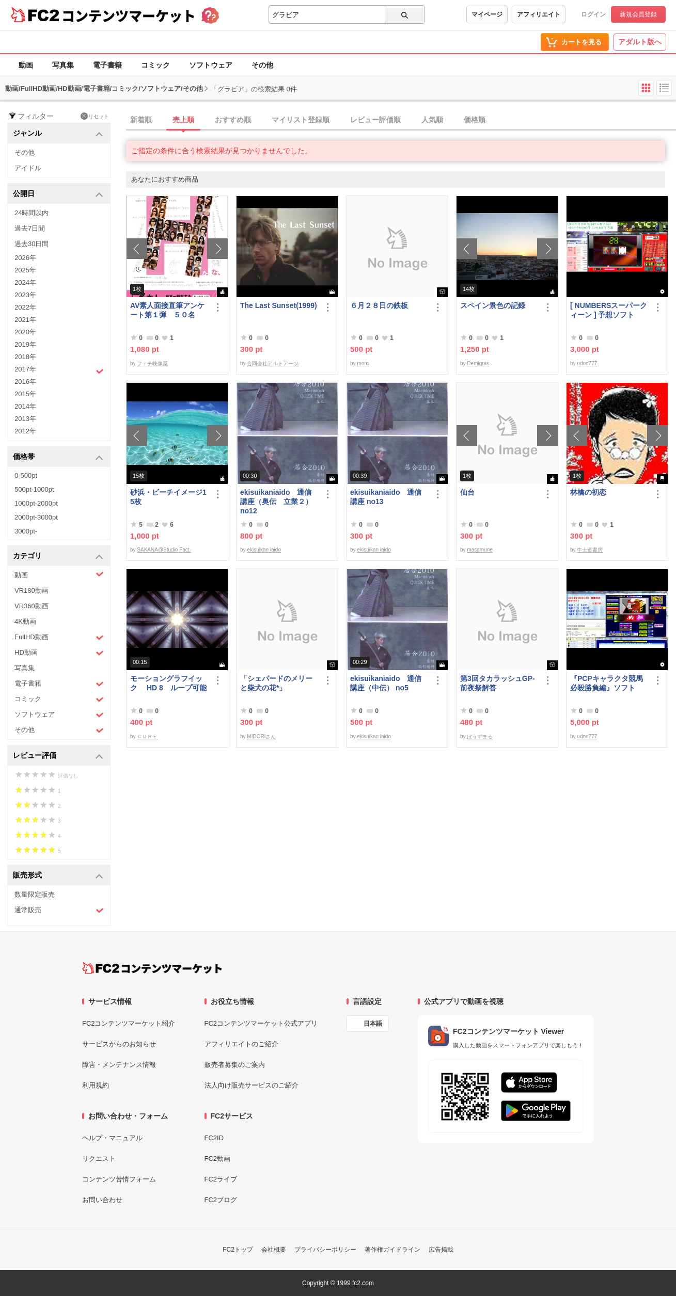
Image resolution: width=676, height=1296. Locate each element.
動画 (26, 65)
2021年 (25, 319)
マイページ (486, 14)
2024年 (25, 282)
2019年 (25, 344)
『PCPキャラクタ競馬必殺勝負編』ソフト (606, 683)
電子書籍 (107, 65)
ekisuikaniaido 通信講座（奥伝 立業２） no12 (276, 501)
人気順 (432, 120)
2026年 (25, 258)
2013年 (25, 419)
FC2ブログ (221, 1200)
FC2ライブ (221, 1179)
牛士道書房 (590, 550)
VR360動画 (31, 606)
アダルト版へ (640, 42)
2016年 (25, 381)
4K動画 (25, 621)
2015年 (25, 394)
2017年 (59, 370)
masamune (479, 550)
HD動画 (59, 653)
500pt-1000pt (34, 489)
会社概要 (273, 1249)
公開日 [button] (58, 194)
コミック (155, 65)
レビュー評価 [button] (58, 756)
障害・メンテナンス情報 (119, 1064)
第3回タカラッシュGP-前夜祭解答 (497, 683)
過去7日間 (29, 228)
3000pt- (25, 531)
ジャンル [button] (58, 134)
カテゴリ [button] (58, 556)
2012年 (25, 431)
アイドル (27, 168)
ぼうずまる (480, 736)
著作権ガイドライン (392, 1249)
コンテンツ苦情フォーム (119, 1179)
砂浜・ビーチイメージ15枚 (168, 497)
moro (363, 363)
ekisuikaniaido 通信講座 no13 (385, 497)
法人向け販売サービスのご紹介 (251, 1085)
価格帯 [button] (58, 457)
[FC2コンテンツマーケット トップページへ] (152, 968)
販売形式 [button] (58, 876)
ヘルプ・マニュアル (112, 1138)
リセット (95, 116)
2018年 (25, 357)
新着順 (141, 120)
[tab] (401, 120)
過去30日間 (31, 244)
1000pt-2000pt (36, 503)
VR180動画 (31, 590)
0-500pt (25, 475)
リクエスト (99, 1158)
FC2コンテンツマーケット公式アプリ (261, 1023)
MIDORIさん (261, 736)
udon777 (587, 363)
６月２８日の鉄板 (379, 305)
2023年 (25, 295)
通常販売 (59, 910)
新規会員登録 (638, 14)
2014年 (25, 406)
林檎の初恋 (588, 492)
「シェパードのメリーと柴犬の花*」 (276, 683)
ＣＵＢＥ (147, 736)
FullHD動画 (59, 637)
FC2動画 (218, 1158)
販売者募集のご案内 (235, 1064)
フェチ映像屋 (152, 363)
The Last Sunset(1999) (278, 305)
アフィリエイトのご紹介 (241, 1044)
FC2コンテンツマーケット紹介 (129, 1023)
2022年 (25, 307)
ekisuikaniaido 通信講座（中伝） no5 (385, 683)
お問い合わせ (102, 1200)
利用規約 (95, 1085)
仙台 (467, 492)
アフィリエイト (538, 14)
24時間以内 (31, 213)
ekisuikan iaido (264, 550)
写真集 (63, 65)
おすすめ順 (233, 120)
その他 (262, 65)
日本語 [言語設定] (373, 1023)
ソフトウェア (210, 65)
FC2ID (214, 1138)
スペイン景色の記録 (492, 305)
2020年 (25, 332)
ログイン (593, 14)
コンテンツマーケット (128, 15)
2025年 (25, 270)
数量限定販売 (34, 894)
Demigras (478, 363)
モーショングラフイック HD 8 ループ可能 (168, 683)
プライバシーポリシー (325, 1249)
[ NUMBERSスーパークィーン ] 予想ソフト (608, 310)
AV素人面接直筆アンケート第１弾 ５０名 (167, 310)
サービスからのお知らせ (119, 1044)
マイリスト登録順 (300, 120)
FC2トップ (238, 1249)
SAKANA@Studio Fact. (164, 550)
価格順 (474, 120)
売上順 (183, 120)
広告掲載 (441, 1249)
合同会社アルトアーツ (272, 363)
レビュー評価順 (375, 120)
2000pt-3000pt (36, 517)
